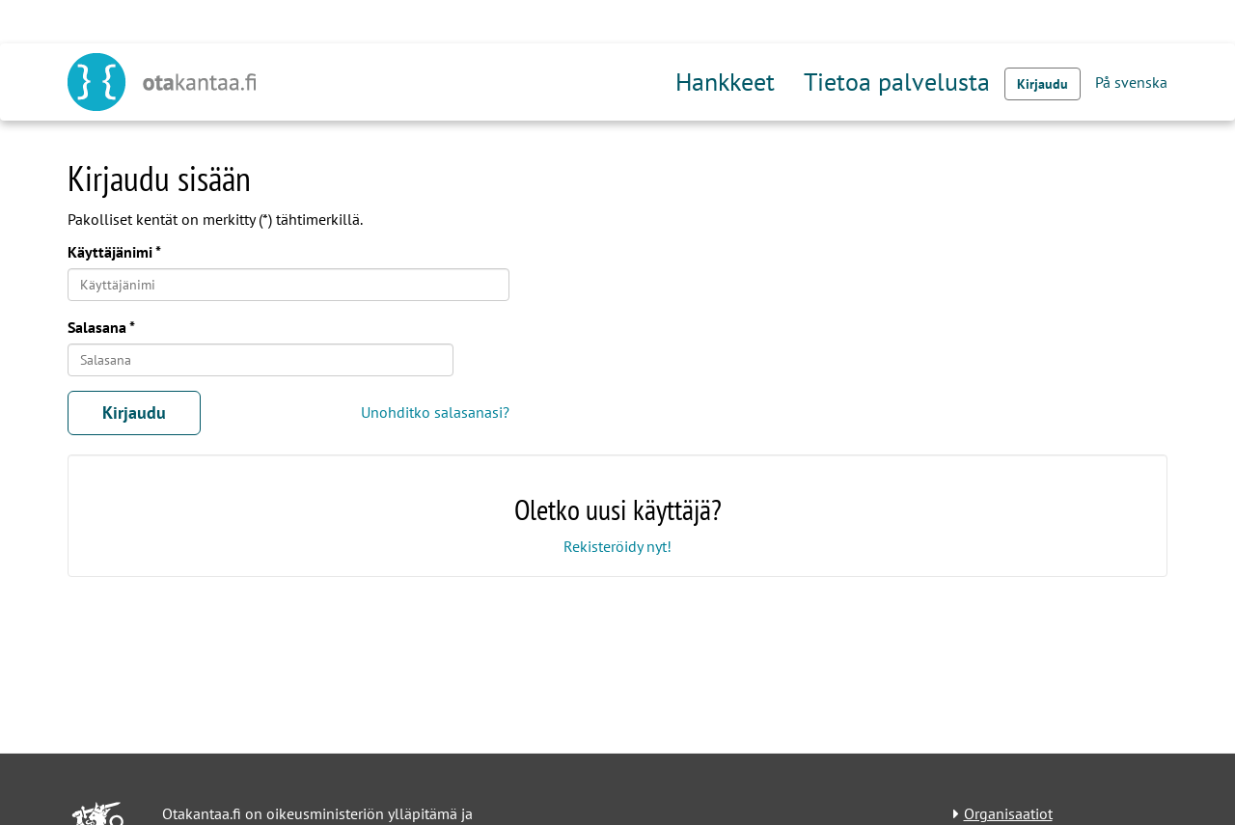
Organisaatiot (1008, 813)
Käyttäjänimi (110, 251)
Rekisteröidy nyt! (617, 546)
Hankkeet (725, 81)
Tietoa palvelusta (897, 81)
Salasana (97, 327)
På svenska (1131, 82)
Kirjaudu (1042, 84)
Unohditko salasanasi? (435, 412)
